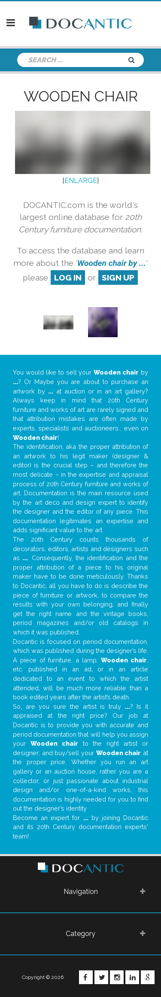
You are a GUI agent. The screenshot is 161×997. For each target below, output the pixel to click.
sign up (118, 277)
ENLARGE (80, 181)
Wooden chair (81, 96)
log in (68, 277)
